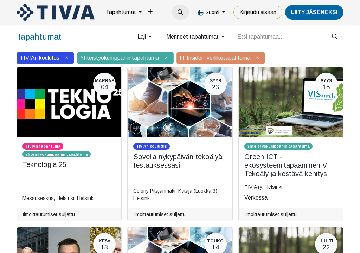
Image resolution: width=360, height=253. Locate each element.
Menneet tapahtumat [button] (193, 37)
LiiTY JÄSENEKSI (314, 12)
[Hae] (334, 37)
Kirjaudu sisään (257, 12)
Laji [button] (142, 37)
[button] (180, 12)
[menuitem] (123, 12)
